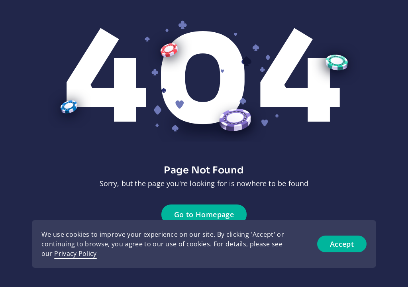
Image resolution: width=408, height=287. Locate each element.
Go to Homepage (204, 214)
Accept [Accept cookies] (342, 244)
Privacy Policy (75, 253)
